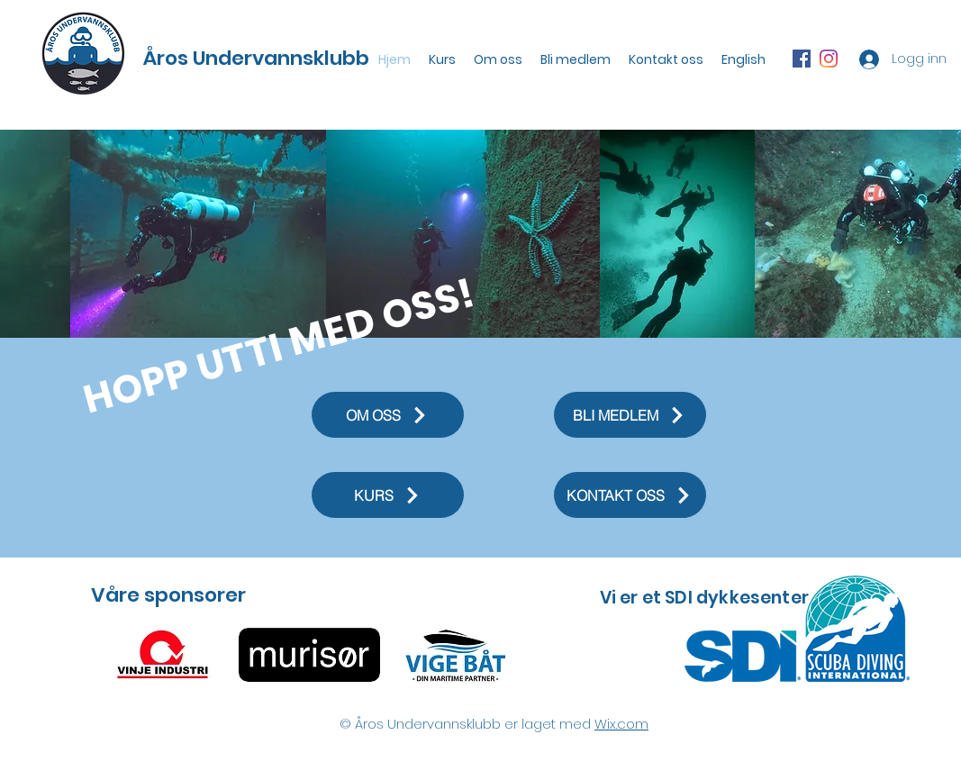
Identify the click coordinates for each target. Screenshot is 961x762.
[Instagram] (829, 59)
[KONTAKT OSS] (630, 495)
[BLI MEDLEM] (630, 415)
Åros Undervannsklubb (256, 58)
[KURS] (388, 495)
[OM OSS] (388, 415)
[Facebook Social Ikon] (802, 59)
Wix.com (621, 723)
